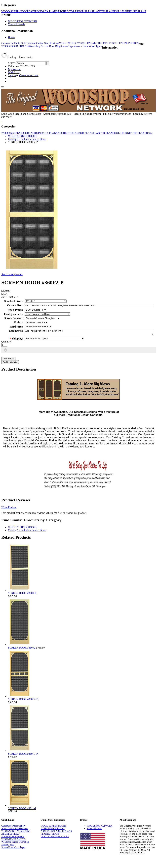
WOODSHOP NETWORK (22, 21)
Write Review (8, 508)
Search (11, 62)
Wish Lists (13, 72)
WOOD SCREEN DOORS (15, 11)
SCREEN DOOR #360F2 (21, 648)
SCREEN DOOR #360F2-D (23, 700)
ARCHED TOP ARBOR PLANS (75, 11)
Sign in (12, 75)
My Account (14, 69)
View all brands (16, 24)
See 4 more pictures (12, 274)
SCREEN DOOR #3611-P (22, 809)
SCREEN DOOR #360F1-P (23, 754)
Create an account (28, 75)
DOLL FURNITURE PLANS (130, 11)
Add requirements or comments (89, 332)
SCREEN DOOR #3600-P (22, 594)
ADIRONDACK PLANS (43, 11)
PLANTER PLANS (103, 11)
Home (11, 37)
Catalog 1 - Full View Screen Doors (27, 139)
